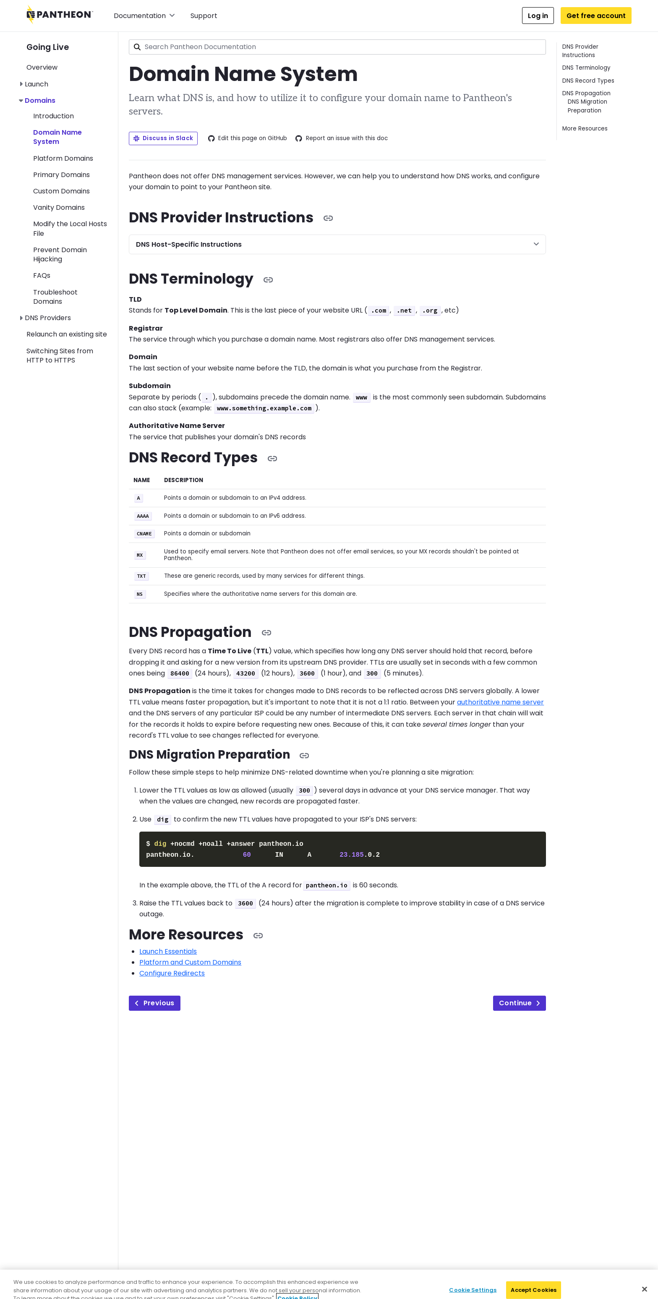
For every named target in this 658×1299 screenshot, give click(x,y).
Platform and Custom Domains (190, 960)
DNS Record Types (588, 81)
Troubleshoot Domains (55, 296)
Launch (36, 84)
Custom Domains (61, 191)
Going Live (47, 47)
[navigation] (72, 198)
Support (204, 16)
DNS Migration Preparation (587, 106)
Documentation (144, 16)
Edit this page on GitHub (247, 138)
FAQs (41, 275)
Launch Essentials (168, 950)
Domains (40, 100)
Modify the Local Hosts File (70, 228)
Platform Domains (63, 158)
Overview (41, 67)
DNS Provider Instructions (580, 51)
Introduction (53, 116)
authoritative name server (500, 702)
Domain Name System (57, 137)
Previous (154, 1001)
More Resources (585, 129)
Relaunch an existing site (66, 334)
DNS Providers (48, 318)
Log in (538, 16)
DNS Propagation (586, 93)
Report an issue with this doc (341, 138)
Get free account (596, 16)
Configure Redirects (172, 971)
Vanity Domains (59, 207)
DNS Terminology (586, 68)
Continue (519, 1001)
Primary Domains (61, 175)
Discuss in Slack (163, 138)
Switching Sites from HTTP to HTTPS (59, 355)
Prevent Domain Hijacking (60, 254)
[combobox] (337, 47)
